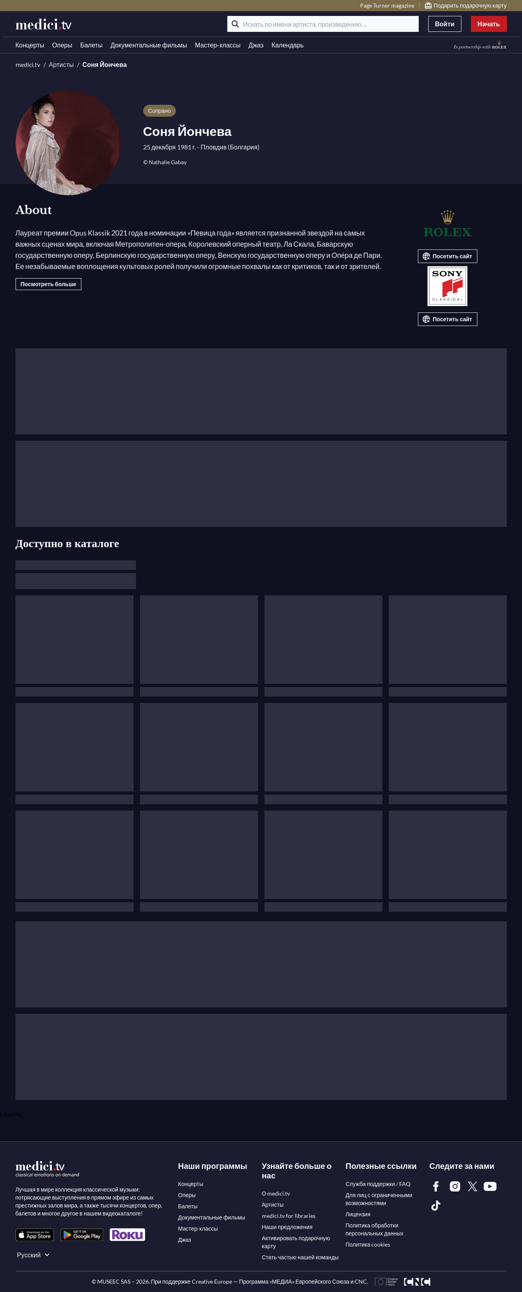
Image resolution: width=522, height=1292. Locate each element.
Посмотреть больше (49, 284)
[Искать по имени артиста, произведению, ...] (323, 24)
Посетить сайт (447, 256)
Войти (445, 23)
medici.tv (28, 64)
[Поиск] (235, 24)
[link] (35, 1234)
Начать (489, 23)
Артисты (61, 64)
